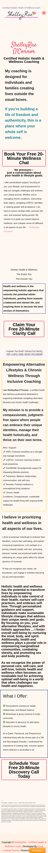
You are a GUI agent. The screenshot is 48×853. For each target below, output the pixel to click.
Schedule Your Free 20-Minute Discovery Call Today (24, 770)
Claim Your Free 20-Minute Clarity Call (24, 329)
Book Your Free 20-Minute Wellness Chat (24, 158)
